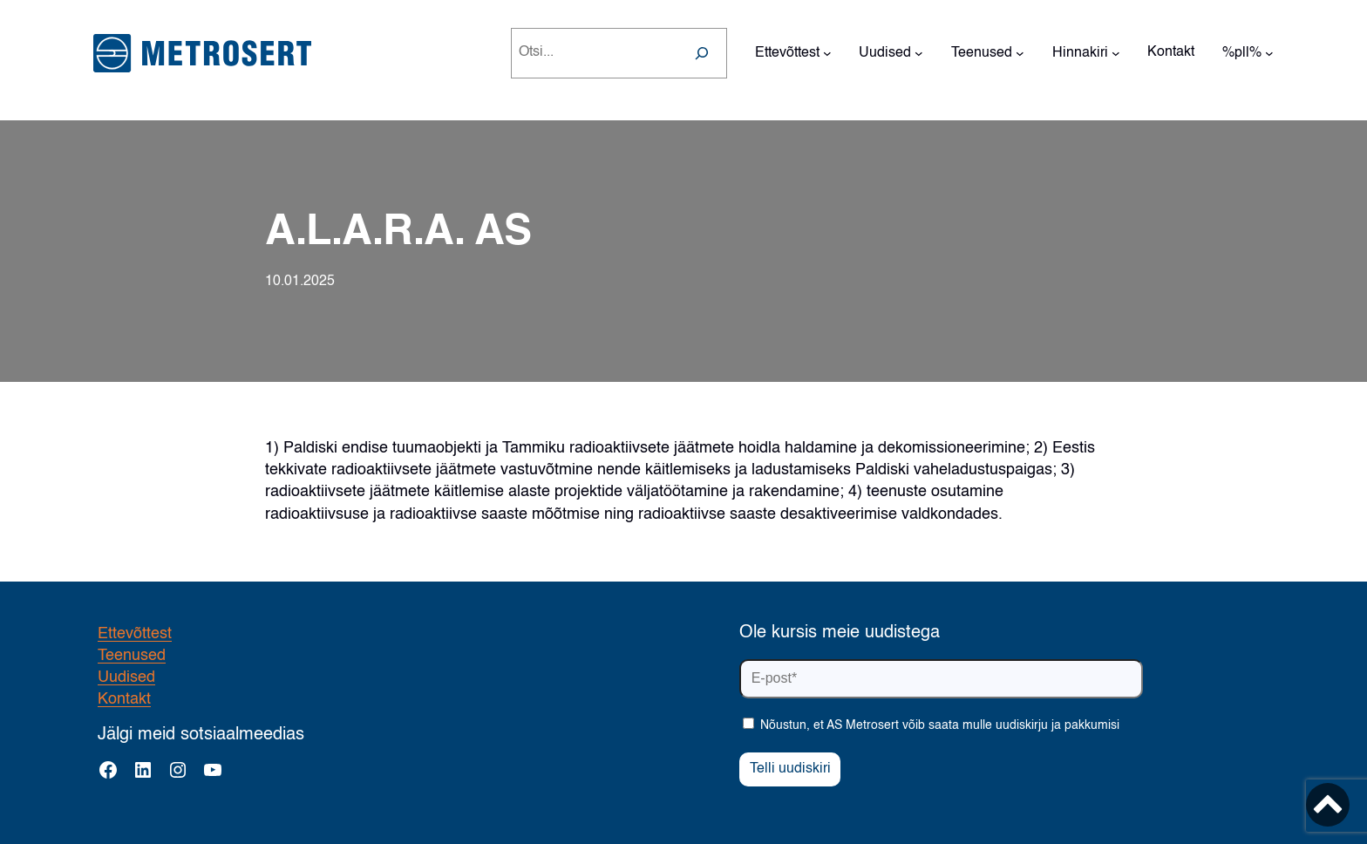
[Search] (702, 53)
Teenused (132, 656)
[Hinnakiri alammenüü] (1116, 53)
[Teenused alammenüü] (1020, 53)
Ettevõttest (135, 634)
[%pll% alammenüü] (1269, 53)
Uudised (126, 677)
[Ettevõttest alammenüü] (827, 53)
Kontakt (124, 699)
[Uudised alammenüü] (919, 53)
